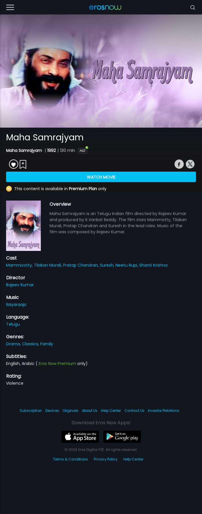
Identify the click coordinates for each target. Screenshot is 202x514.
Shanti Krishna (153, 265)
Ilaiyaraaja (16, 304)
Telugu (13, 324)
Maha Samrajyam (24, 150)
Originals (70, 410)
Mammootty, (20, 265)
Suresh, (107, 265)
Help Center (111, 410)
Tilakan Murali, (48, 265)
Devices (52, 410)
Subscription (31, 410)
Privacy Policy (105, 459)
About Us (90, 410)
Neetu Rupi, (127, 265)
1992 (51, 150)
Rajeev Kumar (20, 285)
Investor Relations (163, 410)
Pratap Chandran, (81, 265)
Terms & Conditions (70, 459)
